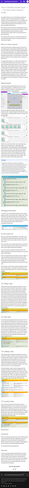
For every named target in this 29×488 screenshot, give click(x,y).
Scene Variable (9, 164)
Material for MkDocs (8, 483)
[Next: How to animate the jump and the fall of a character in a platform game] (16, 474)
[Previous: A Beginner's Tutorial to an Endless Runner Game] (1, 474)
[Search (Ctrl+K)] (28, 1)
